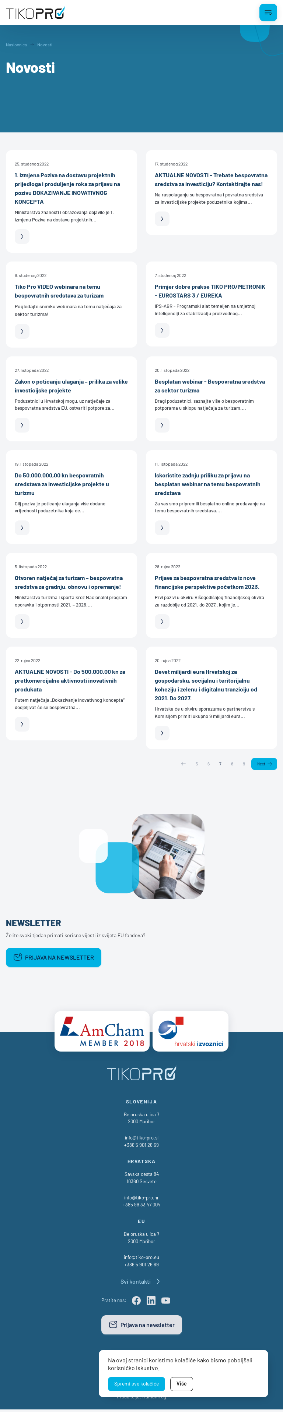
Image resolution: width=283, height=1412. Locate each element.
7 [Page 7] (220, 764)
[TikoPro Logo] (35, 12)
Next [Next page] (260, 764)
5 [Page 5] (196, 764)
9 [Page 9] (243, 764)
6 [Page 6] (208, 764)
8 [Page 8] (231, 764)
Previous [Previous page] (183, 764)
